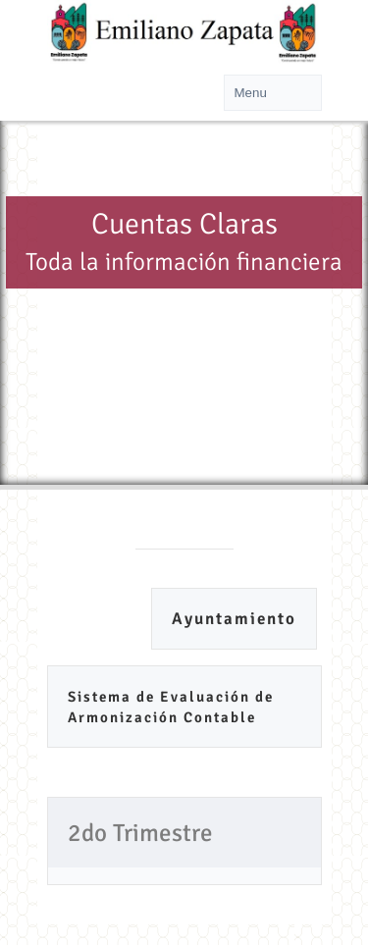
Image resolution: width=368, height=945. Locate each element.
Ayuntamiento (234, 618)
